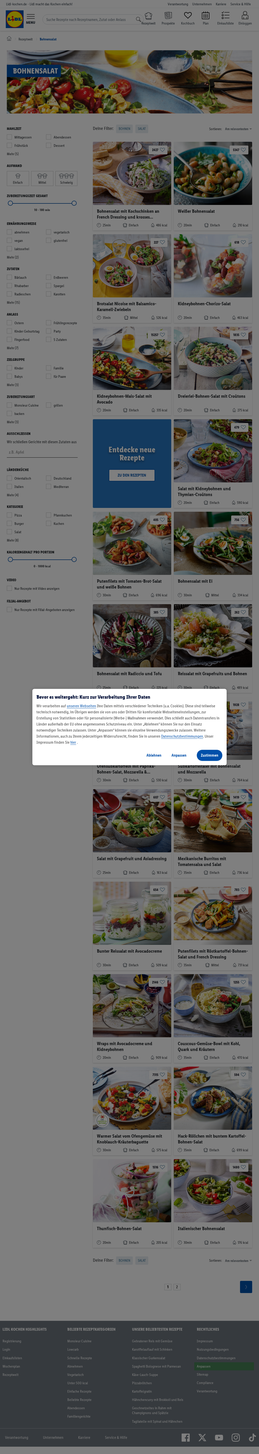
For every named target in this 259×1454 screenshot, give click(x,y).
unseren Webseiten (81, 705)
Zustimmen (209, 755)
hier (73, 742)
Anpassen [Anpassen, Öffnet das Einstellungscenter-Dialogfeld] (178, 755)
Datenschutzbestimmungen (182, 736)
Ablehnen (153, 755)
